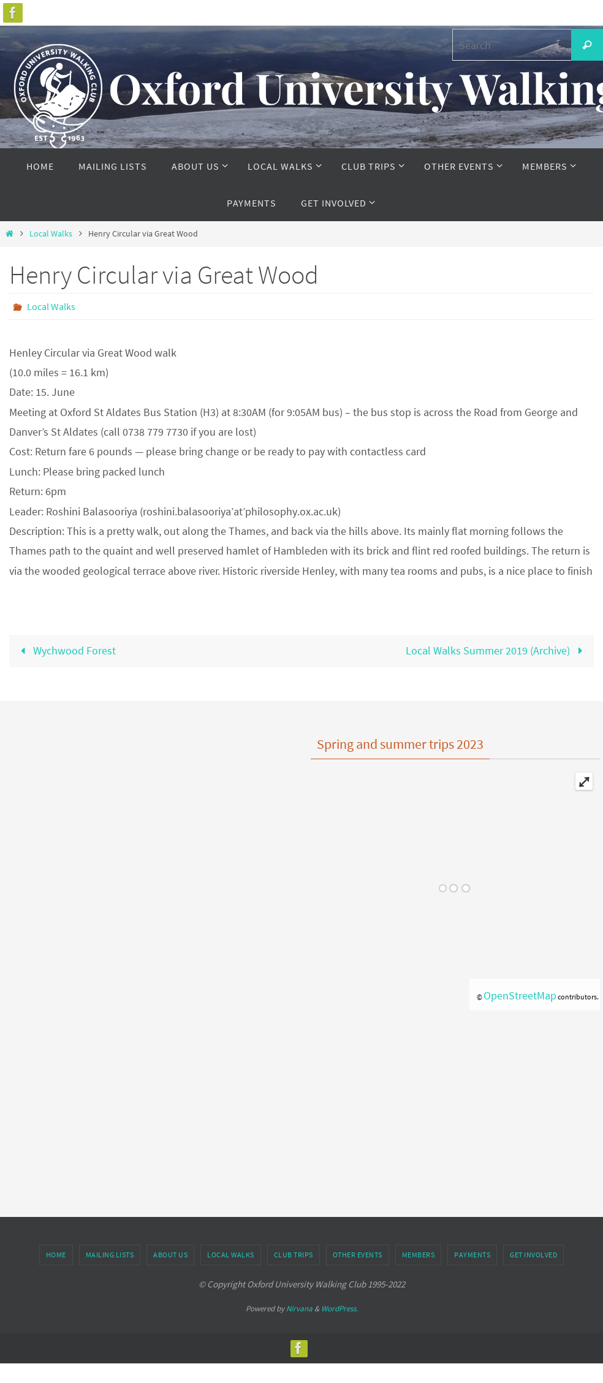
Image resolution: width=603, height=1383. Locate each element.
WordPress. (339, 1308)
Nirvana (299, 1308)
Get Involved (533, 1254)
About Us (170, 1254)
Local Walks (50, 233)
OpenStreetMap (520, 995)
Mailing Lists (110, 1254)
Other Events (357, 1254)
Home (56, 1254)
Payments (472, 1254)
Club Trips (293, 1254)
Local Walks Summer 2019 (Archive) (497, 650)
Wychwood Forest (65, 650)
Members (418, 1254)
